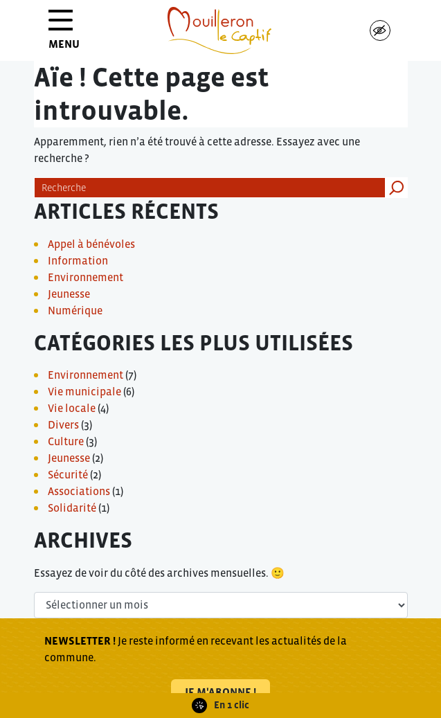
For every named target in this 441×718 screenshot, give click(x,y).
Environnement (85, 277)
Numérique (75, 310)
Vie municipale (84, 391)
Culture (66, 441)
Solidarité (72, 507)
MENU (64, 34)
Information (78, 260)
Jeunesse (69, 293)
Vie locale (72, 408)
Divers (63, 424)
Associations (79, 491)
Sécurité (68, 474)
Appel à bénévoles (91, 243)
